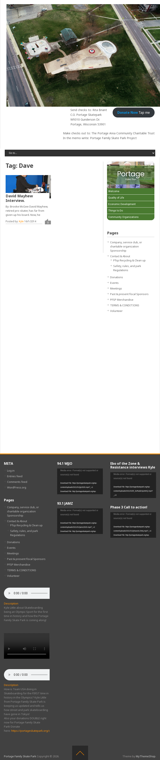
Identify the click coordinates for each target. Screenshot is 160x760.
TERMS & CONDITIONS (124, 305)
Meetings (116, 288)
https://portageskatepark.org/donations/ (37, 731)
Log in (11, 470)
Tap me (133, 112)
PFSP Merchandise (121, 300)
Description (11, 603)
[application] (80, 481)
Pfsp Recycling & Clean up (129, 260)
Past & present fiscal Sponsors (129, 294)
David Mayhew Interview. (19, 198)
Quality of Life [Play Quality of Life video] (116, 197)
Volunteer (116, 311)
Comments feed (17, 482)
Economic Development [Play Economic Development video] (122, 204)
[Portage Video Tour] (130, 175)
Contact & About (120, 256)
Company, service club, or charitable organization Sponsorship (126, 246)
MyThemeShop (145, 756)
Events (114, 283)
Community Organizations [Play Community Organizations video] (123, 217)
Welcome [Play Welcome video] (113, 191)
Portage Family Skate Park (20, 756)
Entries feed (14, 476)
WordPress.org (16, 487)
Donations (116, 277)
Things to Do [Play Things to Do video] (115, 210)
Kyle (21, 221)
